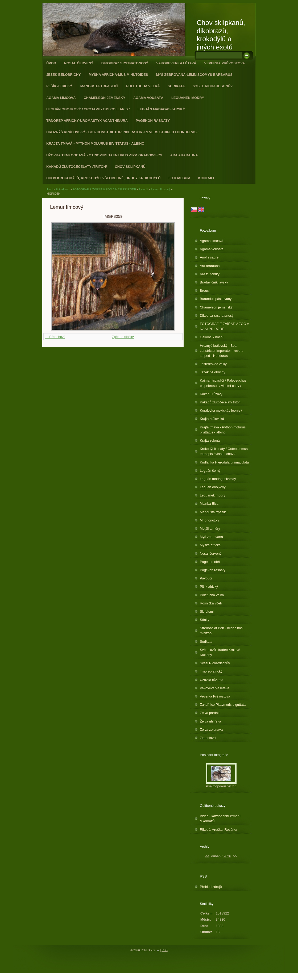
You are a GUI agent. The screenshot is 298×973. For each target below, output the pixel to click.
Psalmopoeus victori (221, 786)
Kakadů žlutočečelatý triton (220, 402)
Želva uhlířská (210, 721)
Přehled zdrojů (211, 887)
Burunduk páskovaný (216, 299)
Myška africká (210, 545)
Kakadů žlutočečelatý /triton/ (76, 167)
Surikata (176, 86)
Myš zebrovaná (211, 537)
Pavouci (206, 578)
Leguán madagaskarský (161, 109)
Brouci (204, 291)
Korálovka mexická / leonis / (221, 410)
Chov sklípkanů (130, 167)
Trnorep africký (211, 671)
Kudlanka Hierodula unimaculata (224, 462)
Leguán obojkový (213, 487)
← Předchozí (55, 337)
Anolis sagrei (209, 257)
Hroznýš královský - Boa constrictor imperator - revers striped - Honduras (221, 351)
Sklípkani (207, 611)
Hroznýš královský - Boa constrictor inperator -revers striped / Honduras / (122, 132)
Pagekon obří (210, 562)
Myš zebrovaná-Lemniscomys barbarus (194, 75)
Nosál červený (78, 63)
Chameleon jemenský (104, 98)
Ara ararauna (184, 155)
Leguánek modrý (187, 98)
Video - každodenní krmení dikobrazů (220, 818)
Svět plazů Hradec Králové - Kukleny (221, 652)
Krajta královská (212, 419)
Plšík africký (59, 86)
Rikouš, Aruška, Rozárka (218, 830)
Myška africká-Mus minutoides (118, 75)
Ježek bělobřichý (63, 75)
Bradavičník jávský (214, 282)
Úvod (51, 63)
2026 (227, 856)
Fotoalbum (179, 178)
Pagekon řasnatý (153, 121)
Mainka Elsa (209, 504)
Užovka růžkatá (211, 680)
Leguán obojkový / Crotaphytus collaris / (88, 109)
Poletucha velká (143, 86)
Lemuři (143, 189)
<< (207, 856)
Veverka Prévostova (224, 63)
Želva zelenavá (211, 730)
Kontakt (206, 178)
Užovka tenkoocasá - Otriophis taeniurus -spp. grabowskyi (104, 155)
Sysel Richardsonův (213, 86)
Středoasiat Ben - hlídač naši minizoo (221, 630)
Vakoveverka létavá (176, 63)
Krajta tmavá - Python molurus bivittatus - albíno (95, 143)
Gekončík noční (212, 337)
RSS (164, 950)
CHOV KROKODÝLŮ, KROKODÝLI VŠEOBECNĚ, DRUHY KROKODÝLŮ (103, 178)
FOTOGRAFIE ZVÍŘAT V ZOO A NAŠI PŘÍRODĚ (104, 189)
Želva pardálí (210, 713)
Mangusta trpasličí (99, 86)
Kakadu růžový (211, 394)
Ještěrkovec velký (213, 364)
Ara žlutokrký (210, 274)
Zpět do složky (123, 337)
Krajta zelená (210, 440)
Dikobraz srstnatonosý (124, 63)
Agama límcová (61, 98)
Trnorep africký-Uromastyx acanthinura (87, 121)
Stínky (204, 620)
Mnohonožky (209, 520)
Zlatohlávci (208, 738)
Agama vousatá (148, 98)
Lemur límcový (160, 189)
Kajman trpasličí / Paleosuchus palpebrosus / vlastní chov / (223, 382)
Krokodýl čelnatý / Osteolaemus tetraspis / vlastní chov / (224, 451)
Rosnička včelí (211, 603)
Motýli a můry (210, 529)
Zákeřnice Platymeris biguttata (223, 705)
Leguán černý (210, 471)
